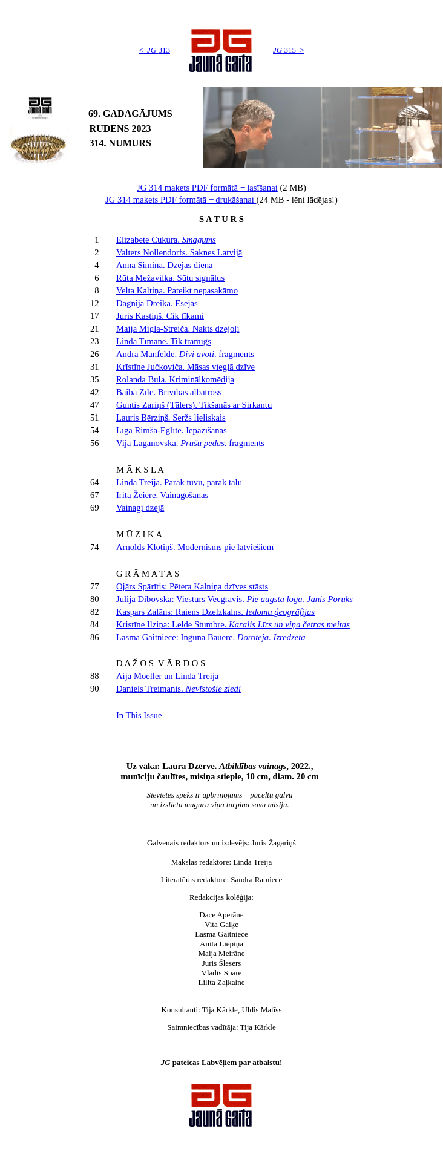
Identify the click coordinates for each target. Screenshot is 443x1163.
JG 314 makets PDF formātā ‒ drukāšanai (180, 200)
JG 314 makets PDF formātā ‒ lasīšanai (207, 187)
